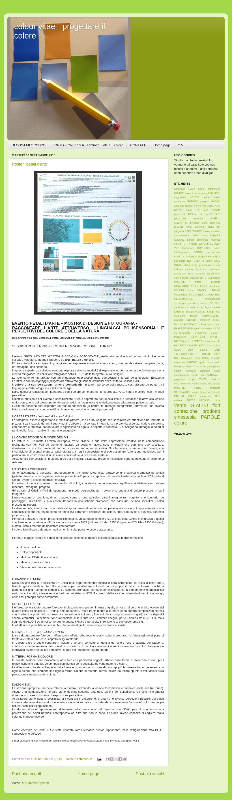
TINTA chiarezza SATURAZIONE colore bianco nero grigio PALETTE (197, 383)
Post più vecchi (150, 773)
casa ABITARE (211, 235)
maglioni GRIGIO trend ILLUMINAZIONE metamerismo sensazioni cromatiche (197, 298)
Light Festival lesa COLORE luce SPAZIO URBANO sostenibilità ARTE (197, 290)
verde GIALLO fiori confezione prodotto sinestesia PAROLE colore (197, 414)
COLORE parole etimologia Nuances (197, 239)
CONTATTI (138, 145)
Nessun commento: (79, 759)
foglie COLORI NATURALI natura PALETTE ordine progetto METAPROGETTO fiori (197, 282)
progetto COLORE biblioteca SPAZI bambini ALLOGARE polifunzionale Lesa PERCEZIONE (197, 324)
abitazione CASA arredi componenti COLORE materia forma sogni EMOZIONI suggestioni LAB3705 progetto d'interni (197, 193)
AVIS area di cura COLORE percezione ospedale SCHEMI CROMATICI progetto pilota (197, 218)
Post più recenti (26, 773)
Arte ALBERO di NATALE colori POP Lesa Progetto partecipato (197, 210)
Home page (162, 145)
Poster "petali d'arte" (30, 164)
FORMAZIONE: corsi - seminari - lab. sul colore (87, 145)
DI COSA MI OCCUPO (29, 145)
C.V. (181, 145)
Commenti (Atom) (37, 783)
